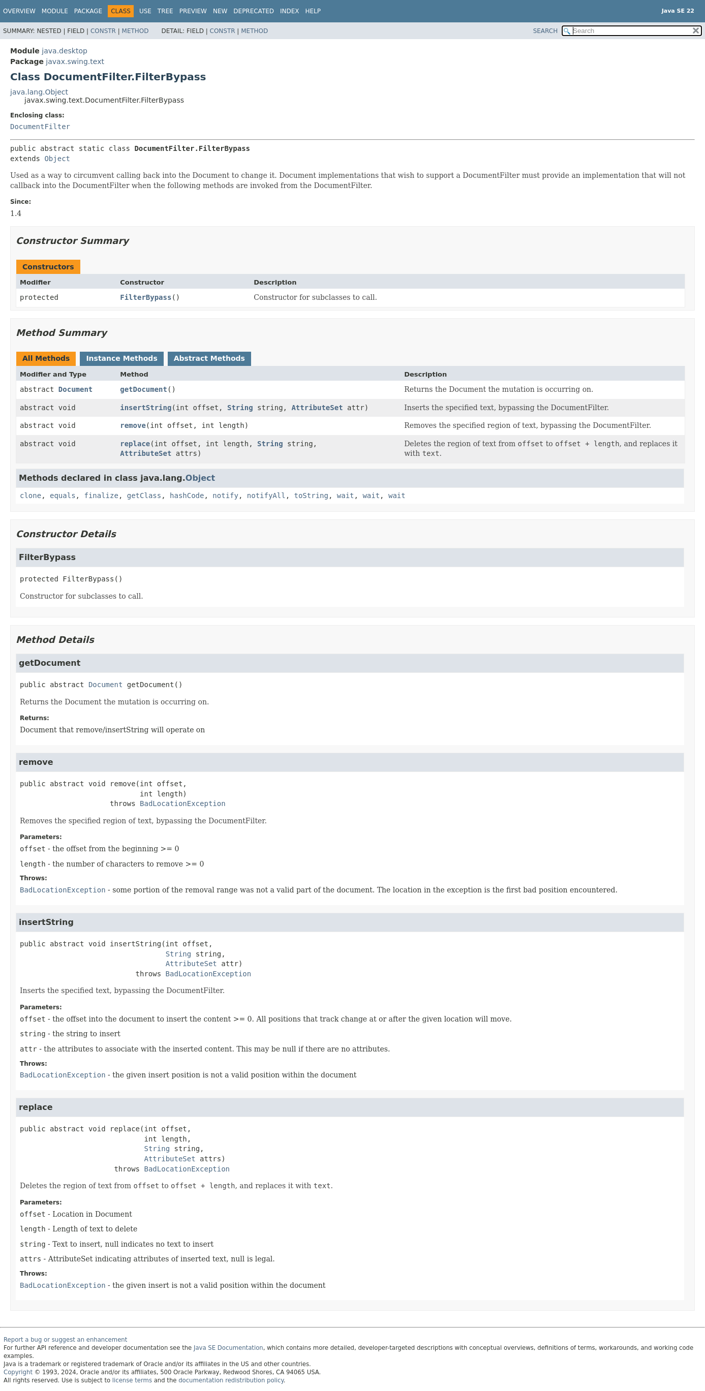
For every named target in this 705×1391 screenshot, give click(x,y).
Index (289, 11)
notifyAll (266, 495)
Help (313, 11)
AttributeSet (317, 408)
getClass (144, 495)
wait (345, 495)
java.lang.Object (39, 92)
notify (225, 495)
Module (55, 11)
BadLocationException (183, 803)
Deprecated (253, 11)
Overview (19, 11)
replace (135, 444)
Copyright (18, 1372)
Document (75, 389)
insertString (145, 408)
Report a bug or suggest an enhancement (65, 1339)
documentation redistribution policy (230, 1380)
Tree (165, 11)
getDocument (143, 389)
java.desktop (64, 51)
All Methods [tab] (46, 358)
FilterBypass (145, 297)
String (240, 408)
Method (135, 31)
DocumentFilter (40, 126)
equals (63, 495)
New (220, 11)
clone (30, 495)
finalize (101, 495)
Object (57, 158)
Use (145, 11)
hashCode (187, 495)
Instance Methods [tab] (121, 358)
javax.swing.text (75, 61)
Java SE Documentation (228, 1347)
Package (88, 11)
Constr (103, 31)
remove (133, 425)
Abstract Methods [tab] (209, 358)
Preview (193, 11)
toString (311, 495)
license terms (132, 1380)
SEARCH (545, 31)
